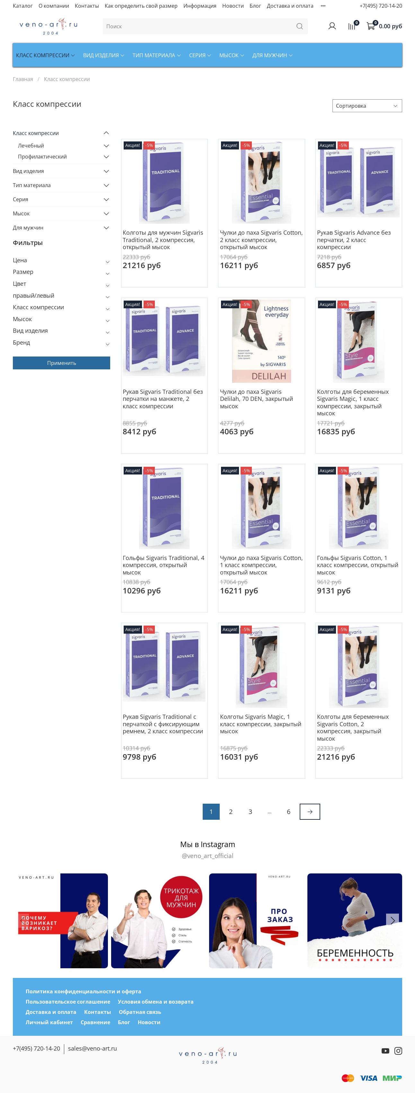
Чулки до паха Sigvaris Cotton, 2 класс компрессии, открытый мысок (261, 240)
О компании (54, 5)
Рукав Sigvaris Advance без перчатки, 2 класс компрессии (354, 240)
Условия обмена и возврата (156, 1001)
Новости (233, 5)
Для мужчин (272, 55)
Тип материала (157, 55)
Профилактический (42, 156)
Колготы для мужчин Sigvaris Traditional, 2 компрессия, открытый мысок (163, 240)
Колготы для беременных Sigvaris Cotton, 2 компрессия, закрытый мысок (353, 727)
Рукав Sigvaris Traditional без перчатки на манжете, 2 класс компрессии (163, 399)
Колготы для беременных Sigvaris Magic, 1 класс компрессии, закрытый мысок (353, 402)
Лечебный (31, 145)
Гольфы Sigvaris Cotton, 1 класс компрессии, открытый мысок (357, 565)
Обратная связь (140, 1012)
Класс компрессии (45, 55)
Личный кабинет (49, 1022)
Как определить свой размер (141, 5)
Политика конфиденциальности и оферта (83, 991)
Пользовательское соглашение (68, 1001)
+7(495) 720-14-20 (381, 5)
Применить (61, 362)
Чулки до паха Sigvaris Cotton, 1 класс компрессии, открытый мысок (261, 565)
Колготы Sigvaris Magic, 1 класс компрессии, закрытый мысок (260, 724)
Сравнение (95, 1022)
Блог (255, 5)
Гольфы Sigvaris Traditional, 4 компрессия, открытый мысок (163, 565)
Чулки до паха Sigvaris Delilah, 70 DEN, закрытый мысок (256, 399)
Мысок (232, 55)
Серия (200, 55)
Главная (23, 79)
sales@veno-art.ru (92, 1048)
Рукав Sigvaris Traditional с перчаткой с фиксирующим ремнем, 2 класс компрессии (163, 724)
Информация (199, 5)
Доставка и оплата (290, 5)
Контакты (87, 5)
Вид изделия (104, 55)
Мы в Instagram (207, 850)
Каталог (23, 5)
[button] (392, 921)
